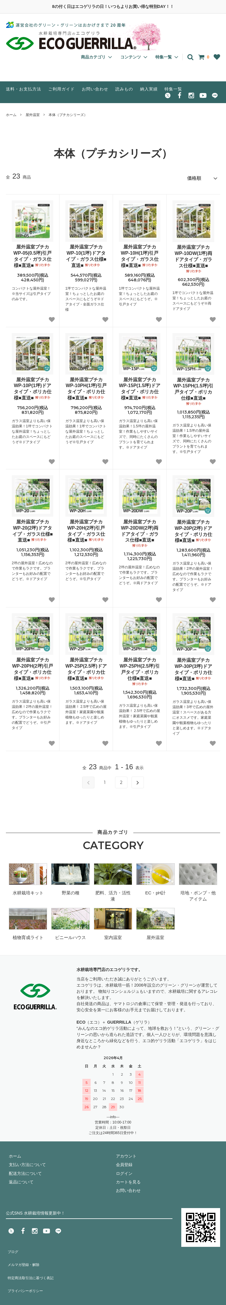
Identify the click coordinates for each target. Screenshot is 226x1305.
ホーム (11, 115)
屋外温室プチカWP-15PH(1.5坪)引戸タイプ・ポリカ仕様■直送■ (193, 389)
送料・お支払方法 (23, 89)
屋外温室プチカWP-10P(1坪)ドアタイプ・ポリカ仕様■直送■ (32, 386)
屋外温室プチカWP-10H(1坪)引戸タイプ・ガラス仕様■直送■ (139, 253)
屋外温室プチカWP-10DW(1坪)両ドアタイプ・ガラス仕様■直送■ (193, 256)
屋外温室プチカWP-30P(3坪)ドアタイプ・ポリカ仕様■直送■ (193, 666)
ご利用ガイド (61, 89)
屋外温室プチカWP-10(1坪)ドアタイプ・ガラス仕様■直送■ (86, 253)
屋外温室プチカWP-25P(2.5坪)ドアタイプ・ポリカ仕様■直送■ (86, 666)
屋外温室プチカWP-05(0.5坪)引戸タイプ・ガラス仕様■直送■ (33, 253)
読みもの (124, 89)
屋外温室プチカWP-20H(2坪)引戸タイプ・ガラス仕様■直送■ (86, 528)
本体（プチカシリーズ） (68, 115)
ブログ (12, 1247)
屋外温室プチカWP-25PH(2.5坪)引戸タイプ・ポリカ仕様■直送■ (139, 669)
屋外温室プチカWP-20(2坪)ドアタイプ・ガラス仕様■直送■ (32, 528)
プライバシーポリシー (26, 1273)
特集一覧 (173, 89)
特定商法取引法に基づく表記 (32, 1264)
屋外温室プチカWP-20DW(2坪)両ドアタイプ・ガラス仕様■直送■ (140, 531)
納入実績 (149, 89)
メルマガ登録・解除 (24, 1255)
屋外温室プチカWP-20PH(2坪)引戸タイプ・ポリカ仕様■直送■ (32, 666)
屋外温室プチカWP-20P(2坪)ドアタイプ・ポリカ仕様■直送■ (193, 528)
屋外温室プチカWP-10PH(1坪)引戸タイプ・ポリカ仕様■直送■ (86, 386)
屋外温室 (33, 115)
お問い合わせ (95, 89)
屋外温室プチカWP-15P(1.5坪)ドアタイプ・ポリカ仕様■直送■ (139, 386)
